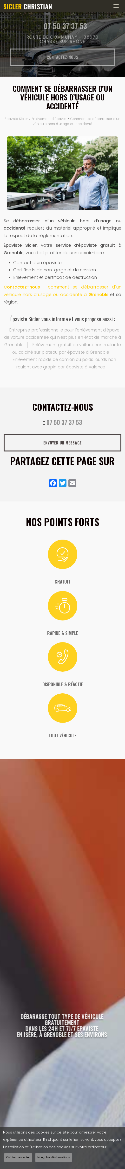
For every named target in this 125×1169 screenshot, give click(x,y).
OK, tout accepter (18, 1158)
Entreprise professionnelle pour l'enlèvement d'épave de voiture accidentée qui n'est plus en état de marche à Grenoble (62, 337)
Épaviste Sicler (16, 119)
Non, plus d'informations (53, 1158)
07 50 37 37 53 (64, 422)
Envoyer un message (62, 443)
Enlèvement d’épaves (49, 119)
